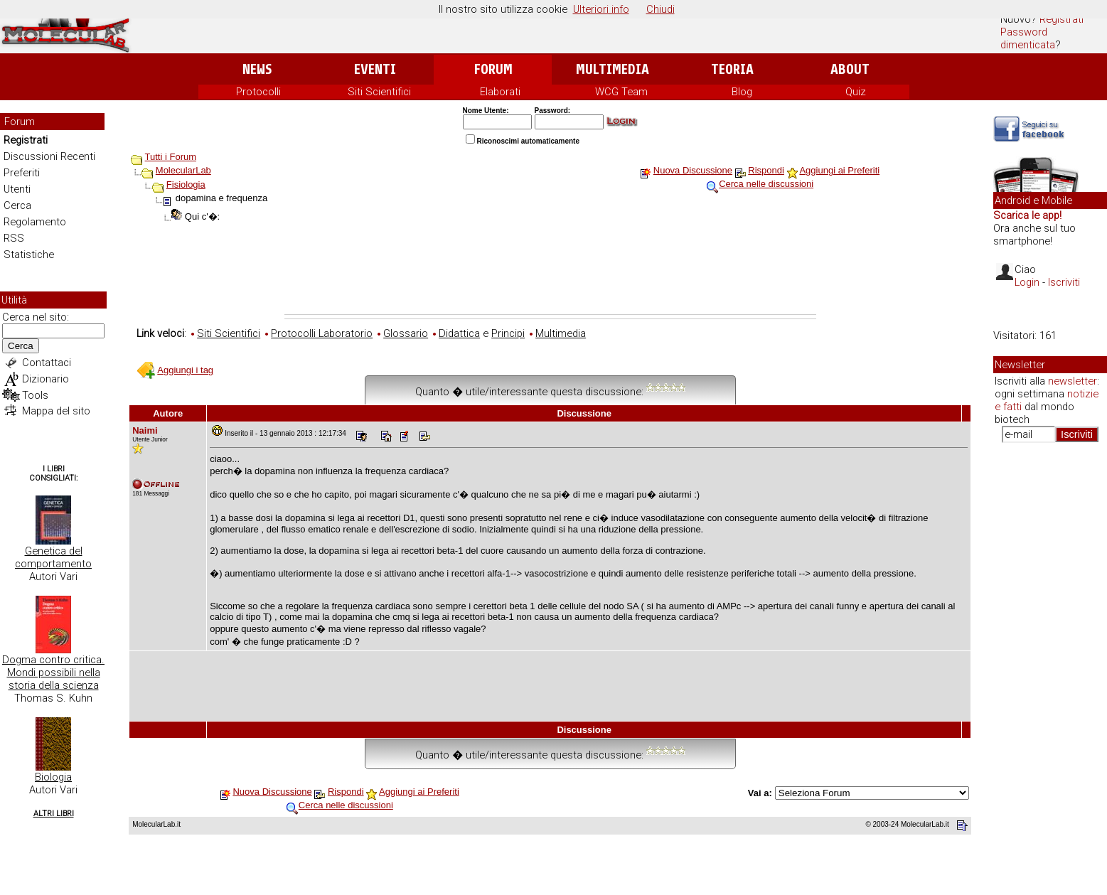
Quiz (855, 91)
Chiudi (660, 9)
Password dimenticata (1027, 38)
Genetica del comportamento (53, 557)
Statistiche (29, 254)
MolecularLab (183, 170)
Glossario (405, 333)
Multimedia (612, 69)
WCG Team (621, 91)
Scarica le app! (1027, 215)
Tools (35, 395)
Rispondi (766, 170)
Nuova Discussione (692, 170)
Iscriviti (1064, 282)
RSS (14, 238)
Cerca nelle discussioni (766, 183)
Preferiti (22, 172)
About (850, 69)
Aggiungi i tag (185, 370)
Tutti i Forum (170, 156)
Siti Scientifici (379, 91)
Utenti (17, 189)
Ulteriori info (601, 9)
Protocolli (258, 91)
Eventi (375, 69)
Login (1027, 282)
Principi (508, 333)
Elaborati (500, 91)
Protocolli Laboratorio (322, 333)
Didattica (459, 333)
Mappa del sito (56, 410)
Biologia (53, 777)
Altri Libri (53, 813)
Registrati (1061, 19)
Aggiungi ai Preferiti (839, 170)
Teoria (732, 69)
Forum (493, 69)
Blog (742, 91)
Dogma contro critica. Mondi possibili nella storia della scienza (53, 672)
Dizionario (45, 379)
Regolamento (35, 221)
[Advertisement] (550, 275)
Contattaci (46, 362)
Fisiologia (185, 184)
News (257, 69)
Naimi (144, 430)
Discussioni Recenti (49, 156)
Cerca (17, 205)
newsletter (1072, 381)
